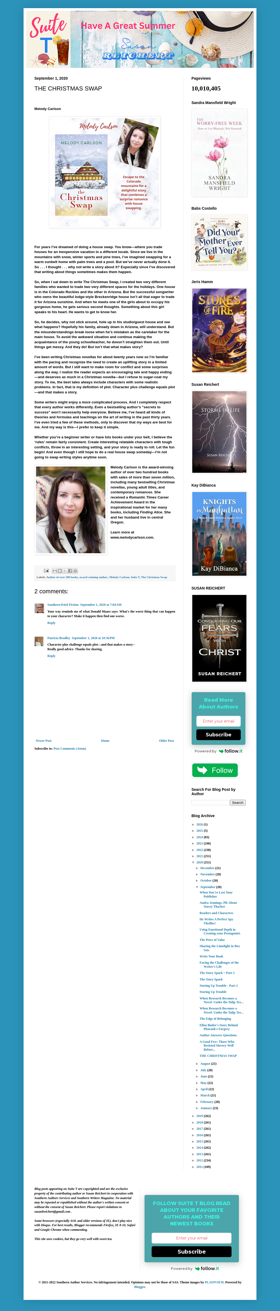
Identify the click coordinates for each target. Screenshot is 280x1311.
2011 (200, 1167)
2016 (200, 1135)
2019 (200, 1116)
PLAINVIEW (214, 1282)
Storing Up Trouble (213, 992)
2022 (200, 850)
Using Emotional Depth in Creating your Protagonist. (220, 931)
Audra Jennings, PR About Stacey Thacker (218, 904)
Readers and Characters (216, 913)
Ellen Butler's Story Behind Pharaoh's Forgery (219, 1027)
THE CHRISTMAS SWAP (218, 1056)
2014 (200, 1148)
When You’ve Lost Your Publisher (216, 894)
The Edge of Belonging (215, 1019)
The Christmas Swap (154, 577)
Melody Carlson (119, 577)
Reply (51, 623)
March (205, 1095)
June (204, 1076)
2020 (200, 862)
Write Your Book (211, 956)
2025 (200, 831)
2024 (200, 837)
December (207, 868)
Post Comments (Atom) (70, 748)
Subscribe (219, 735)
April (204, 1089)
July (203, 1070)
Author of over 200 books (62, 577)
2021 (200, 856)
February (207, 1102)
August (205, 1064)
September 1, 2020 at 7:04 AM (101, 605)
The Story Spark (211, 979)
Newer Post (43, 741)
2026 (200, 824)
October (206, 880)
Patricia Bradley (58, 638)
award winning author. (93, 577)
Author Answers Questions (218, 1035)
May (203, 1083)
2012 (200, 1160)
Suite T (135, 577)
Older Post (166, 741)
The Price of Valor (212, 940)
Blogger (139, 1287)
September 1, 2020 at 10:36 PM (93, 638)
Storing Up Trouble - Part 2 (219, 986)
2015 (200, 1141)
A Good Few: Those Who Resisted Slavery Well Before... (217, 1045)
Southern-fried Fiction (63, 605)
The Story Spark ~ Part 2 (217, 973)
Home (105, 741)
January (206, 1108)
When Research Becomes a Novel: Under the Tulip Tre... (221, 1000)
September (208, 887)
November (208, 874)
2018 (200, 1122)
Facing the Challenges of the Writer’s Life (219, 964)
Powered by (219, 751)
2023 (200, 843)
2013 (200, 1154)
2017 (200, 1129)
